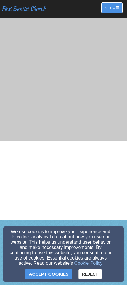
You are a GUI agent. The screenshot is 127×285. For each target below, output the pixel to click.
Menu (113, 7)
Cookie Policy (88, 263)
